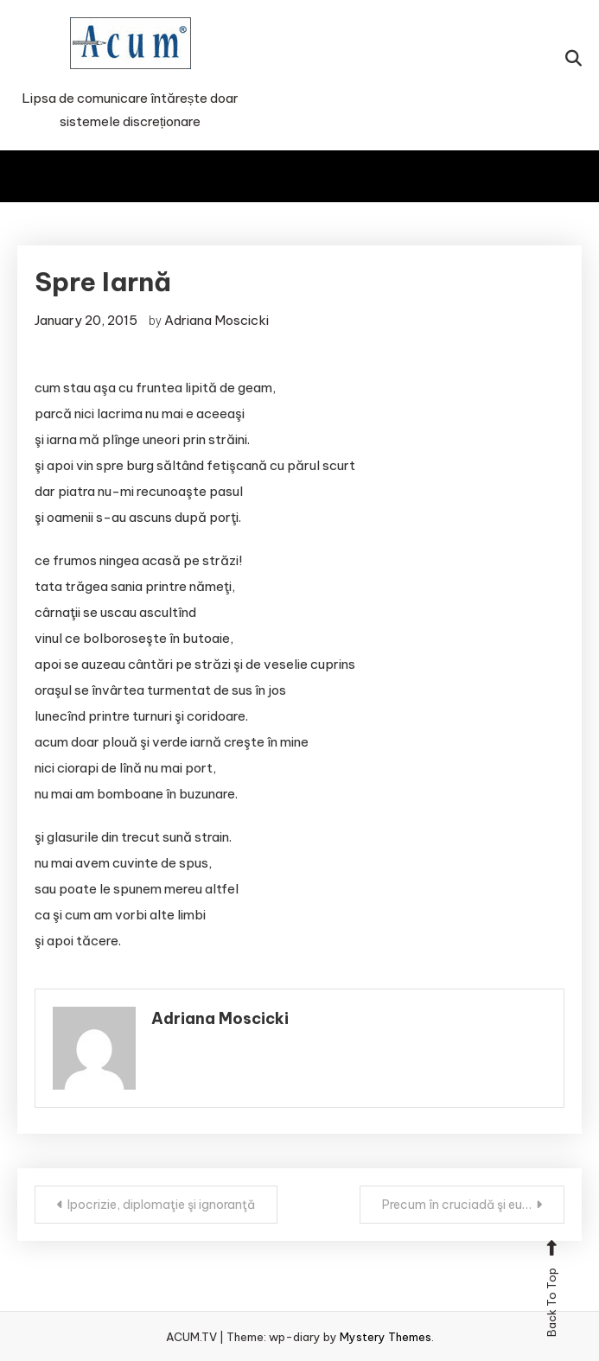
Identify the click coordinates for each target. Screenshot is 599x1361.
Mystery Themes (385, 1337)
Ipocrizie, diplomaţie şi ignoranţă (161, 1204)
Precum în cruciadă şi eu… (457, 1204)
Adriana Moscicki (216, 320)
